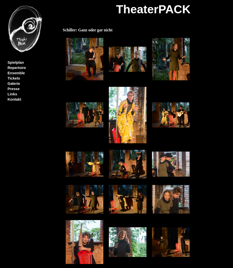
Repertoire (17, 68)
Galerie (14, 84)
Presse (14, 89)
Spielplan (16, 62)
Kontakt (14, 99)
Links (12, 94)
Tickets (14, 78)
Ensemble (16, 73)
